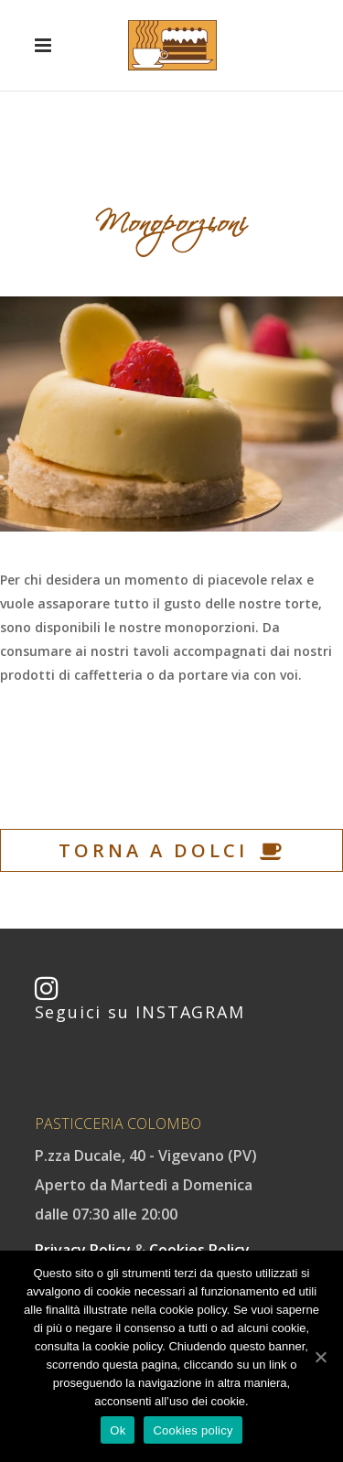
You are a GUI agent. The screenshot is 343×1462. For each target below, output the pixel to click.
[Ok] (320, 1357)
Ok (117, 1430)
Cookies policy (192, 1430)
